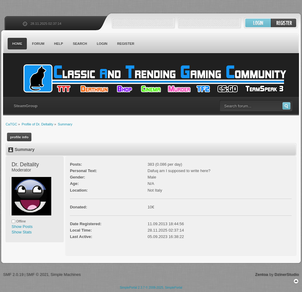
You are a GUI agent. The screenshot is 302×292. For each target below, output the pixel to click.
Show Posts (22, 226)
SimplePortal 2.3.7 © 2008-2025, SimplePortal (151, 287)
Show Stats (22, 232)
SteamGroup (26, 105)
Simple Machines (65, 274)
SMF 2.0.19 (13, 274)
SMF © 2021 (37, 274)
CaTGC (154, 78)
